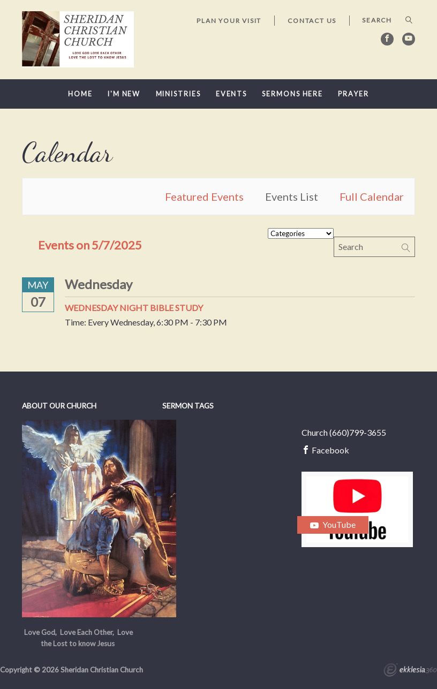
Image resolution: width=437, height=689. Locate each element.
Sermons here (292, 94)
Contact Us (312, 21)
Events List (291, 196)
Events (231, 94)
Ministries (178, 94)
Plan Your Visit (229, 21)
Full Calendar (372, 196)
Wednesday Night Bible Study (134, 307)
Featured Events (204, 196)
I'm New (124, 94)
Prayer (353, 94)
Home (80, 94)
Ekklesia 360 (410, 671)
